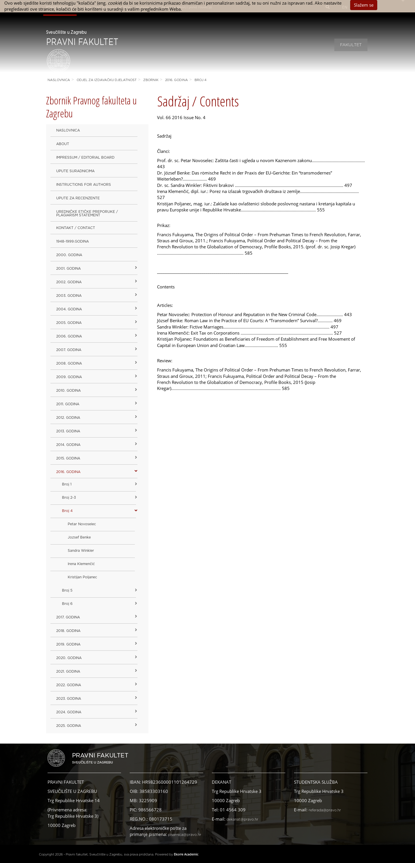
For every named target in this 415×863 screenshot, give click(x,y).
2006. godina (69, 336)
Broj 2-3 (69, 497)
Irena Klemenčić (81, 564)
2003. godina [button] (69, 295)
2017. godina (68, 617)
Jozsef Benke (79, 537)
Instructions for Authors (83, 184)
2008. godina (69, 363)
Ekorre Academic (186, 854)
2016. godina (176, 80)
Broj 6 (67, 603)
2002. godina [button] (69, 282)
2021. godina (68, 671)
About (62, 144)
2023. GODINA (68, 698)
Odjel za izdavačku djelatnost (107, 80)
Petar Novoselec (82, 524)
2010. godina (68, 390)
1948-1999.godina (72, 241)
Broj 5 (67, 590)
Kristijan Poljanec (82, 577)
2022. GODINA (68, 685)
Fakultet (351, 45)
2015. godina (68, 458)
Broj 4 (200, 80)
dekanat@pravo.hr (242, 819)
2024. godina (68, 712)
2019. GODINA (68, 644)
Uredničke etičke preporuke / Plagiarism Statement (87, 213)
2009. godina (69, 377)
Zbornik (151, 80)
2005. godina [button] (69, 322)
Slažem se (363, 5)
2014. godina (68, 444)
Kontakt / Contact (75, 228)
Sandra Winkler (81, 550)
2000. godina (69, 255)
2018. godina (68, 631)
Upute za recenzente (78, 198)
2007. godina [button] (68, 350)
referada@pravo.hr (325, 810)
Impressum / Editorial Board (85, 157)
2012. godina (68, 417)
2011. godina (67, 404)
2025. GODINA (68, 725)
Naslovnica (59, 80)
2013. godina (68, 431)
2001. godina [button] (68, 268)
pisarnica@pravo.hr (184, 834)
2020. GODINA (69, 658)
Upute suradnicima (75, 171)
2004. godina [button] (69, 309)
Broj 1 (66, 484)
